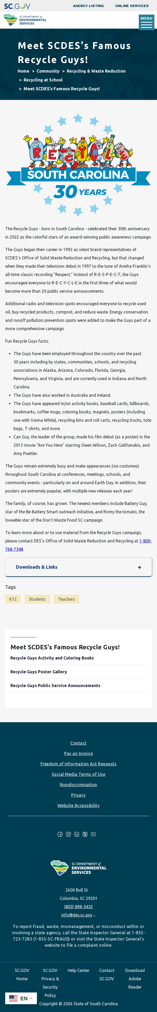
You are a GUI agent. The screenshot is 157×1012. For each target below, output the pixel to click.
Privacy (78, 795)
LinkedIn (76, 834)
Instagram (68, 834)
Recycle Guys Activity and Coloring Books (52, 658)
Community (48, 71)
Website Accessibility (78, 805)
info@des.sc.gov (78, 915)
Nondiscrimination (78, 784)
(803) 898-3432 (78, 906)
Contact (78, 743)
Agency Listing (88, 6)
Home (23, 71)
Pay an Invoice (78, 753)
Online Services (132, 6)
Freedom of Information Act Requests (79, 763)
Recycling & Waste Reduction (96, 71)
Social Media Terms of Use (79, 774)
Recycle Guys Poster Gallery (38, 671)
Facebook (60, 834)
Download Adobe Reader (135, 978)
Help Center (78, 970)
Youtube (93, 834)
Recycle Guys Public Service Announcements (55, 685)
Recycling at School (43, 80)
